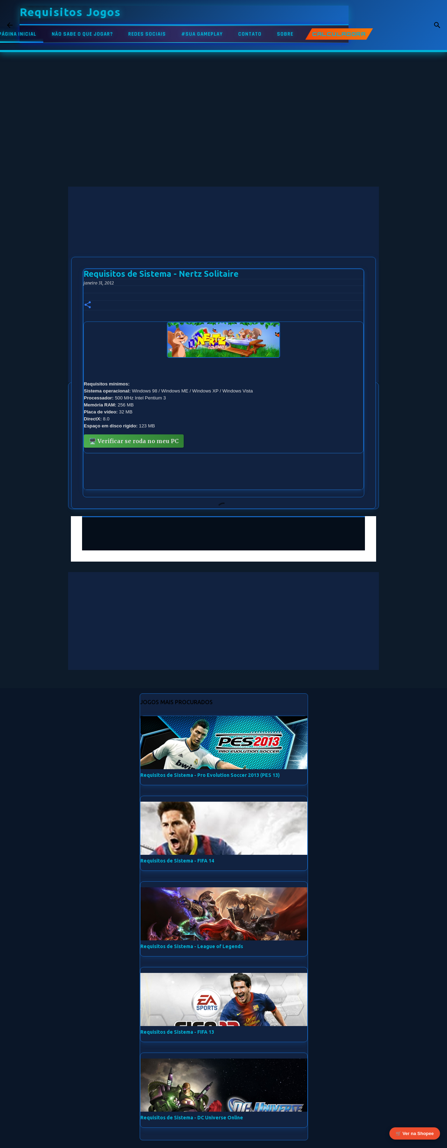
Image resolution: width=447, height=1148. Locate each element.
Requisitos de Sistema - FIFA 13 (177, 1032)
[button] (87, 305)
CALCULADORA (339, 34)
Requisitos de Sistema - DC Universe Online (191, 1117)
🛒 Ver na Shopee (415, 1134)
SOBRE (285, 34)
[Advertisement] (223, 235)
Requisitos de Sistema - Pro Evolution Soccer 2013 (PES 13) (210, 775)
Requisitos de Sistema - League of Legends (191, 946)
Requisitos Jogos (70, 12)
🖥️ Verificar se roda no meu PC (133, 441)
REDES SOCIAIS (147, 34)
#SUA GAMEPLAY (202, 34)
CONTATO (250, 34)
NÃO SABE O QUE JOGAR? (82, 34)
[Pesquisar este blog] (404, 25)
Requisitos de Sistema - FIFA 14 (177, 861)
